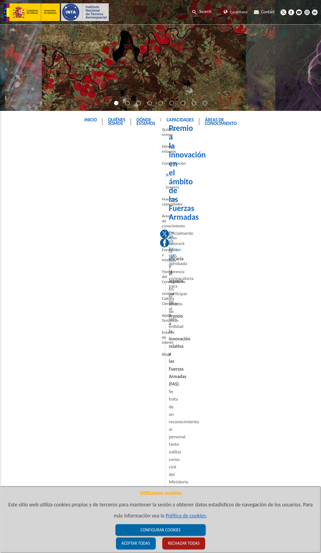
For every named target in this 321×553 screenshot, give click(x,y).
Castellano (235, 12)
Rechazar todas (183, 543)
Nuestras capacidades (24, 210)
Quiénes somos (18, 150)
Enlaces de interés (21, 298)
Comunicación (157, 134)
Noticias (187, 134)
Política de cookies (186, 515)
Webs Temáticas (19, 286)
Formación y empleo (23, 245)
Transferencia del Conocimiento (20, 260)
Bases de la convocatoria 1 (99, 279)
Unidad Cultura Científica (26, 274)
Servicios (13, 233)
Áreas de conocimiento (25, 222)
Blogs (10, 310)
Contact (264, 11)
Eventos (16, 198)
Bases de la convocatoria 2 (99, 290)
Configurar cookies (160, 529)
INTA (131, 134)
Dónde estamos (19, 162)
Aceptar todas (136, 543)
